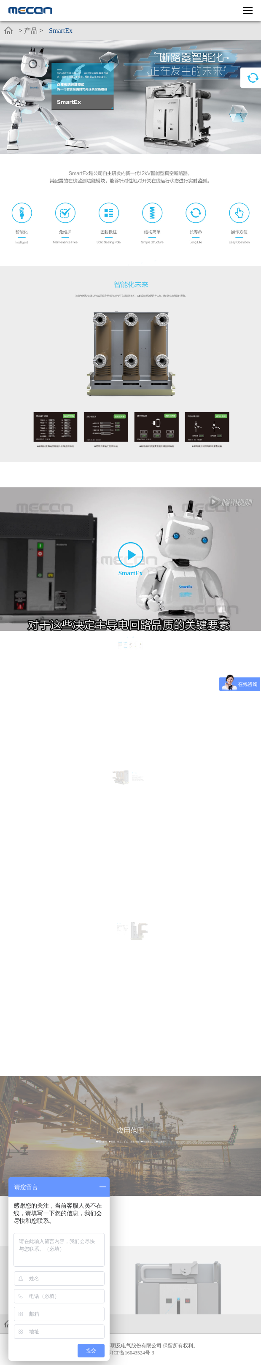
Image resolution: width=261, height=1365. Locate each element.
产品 (31, 30)
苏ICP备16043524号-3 (130, 1353)
